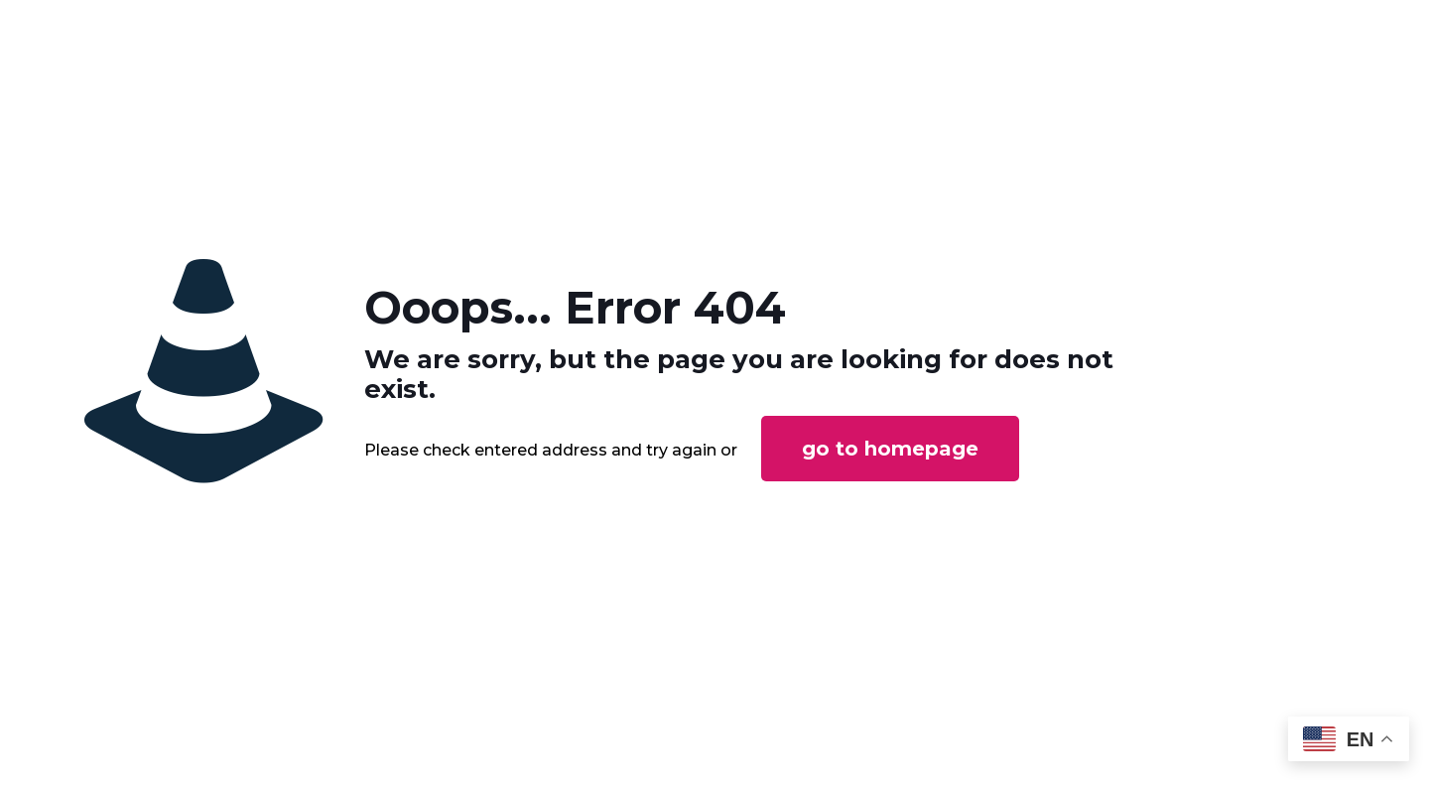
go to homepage (890, 522)
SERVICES (789, 28)
